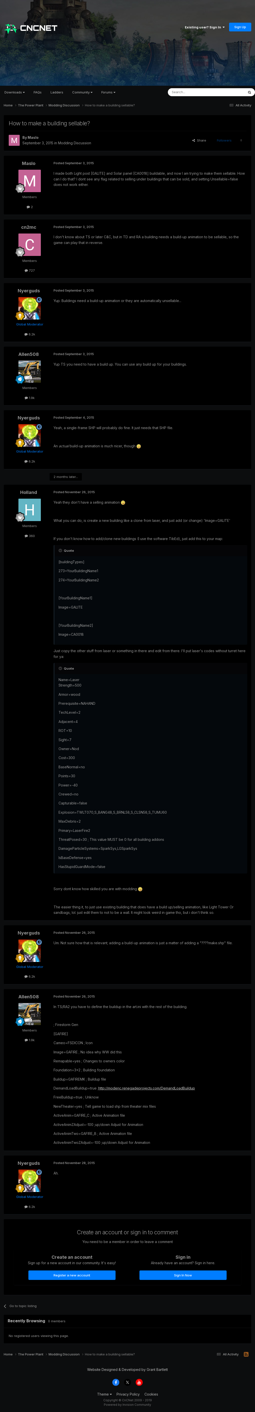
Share (199, 140)
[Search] (193, 92)
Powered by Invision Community (127, 1405)
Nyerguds (29, 290)
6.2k (29, 334)
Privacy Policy (128, 1394)
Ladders (57, 92)
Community (82, 92)
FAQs (38, 92)
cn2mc (28, 227)
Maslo (33, 137)
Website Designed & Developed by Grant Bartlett (127, 1369)
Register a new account (72, 1275)
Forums (108, 92)
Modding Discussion (74, 143)
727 (30, 270)
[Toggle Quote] (61, 550)
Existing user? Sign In (205, 27)
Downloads (14, 92)
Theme (104, 1394)
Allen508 (28, 354)
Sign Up (240, 27)
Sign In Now (183, 1275)
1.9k (30, 398)
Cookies (151, 1394)
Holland (28, 492)
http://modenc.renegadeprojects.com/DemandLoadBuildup (146, 1088)
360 (30, 536)
